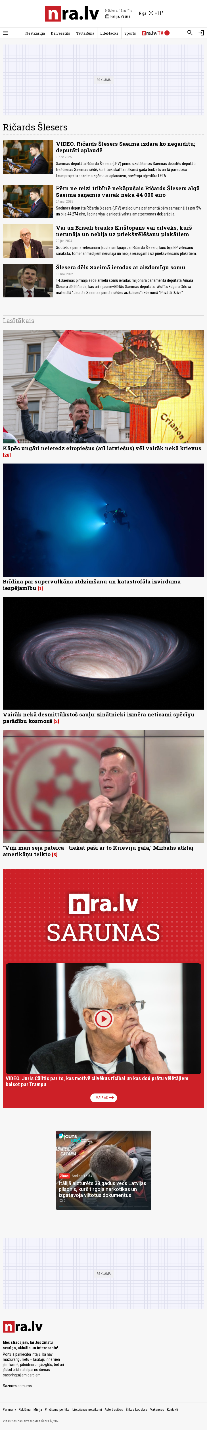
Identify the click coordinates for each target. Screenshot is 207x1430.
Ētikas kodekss (136, 1410)
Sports (130, 33)
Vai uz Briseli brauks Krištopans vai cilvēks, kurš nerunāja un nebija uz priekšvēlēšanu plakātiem (124, 231)
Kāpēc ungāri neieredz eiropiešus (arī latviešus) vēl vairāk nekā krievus (102, 448)
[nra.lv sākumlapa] (72, 14)
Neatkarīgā (35, 33)
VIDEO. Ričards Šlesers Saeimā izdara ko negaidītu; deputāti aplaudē (125, 147)
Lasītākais (18, 320)
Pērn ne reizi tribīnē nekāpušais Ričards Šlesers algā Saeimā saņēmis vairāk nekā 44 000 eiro (128, 191)
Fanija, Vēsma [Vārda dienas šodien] (117, 16)
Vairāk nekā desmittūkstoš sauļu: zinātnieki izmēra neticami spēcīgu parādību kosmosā (99, 717)
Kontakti (172, 1410)
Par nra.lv (9, 1410)
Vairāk (105, 1098)
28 (6, 455)
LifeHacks (109, 33)
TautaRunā (85, 33)
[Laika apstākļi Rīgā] (151, 13)
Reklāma (25, 1410)
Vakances (157, 1410)
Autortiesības (114, 1410)
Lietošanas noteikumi (87, 1410)
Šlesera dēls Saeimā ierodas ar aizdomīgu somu (120, 267)
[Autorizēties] (201, 33)
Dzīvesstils (60, 33)
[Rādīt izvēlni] (5, 33)
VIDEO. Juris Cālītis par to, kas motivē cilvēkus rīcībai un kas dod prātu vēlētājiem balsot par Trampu (97, 1081)
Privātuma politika (57, 1410)
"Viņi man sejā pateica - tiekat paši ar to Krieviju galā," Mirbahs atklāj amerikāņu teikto (98, 851)
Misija (38, 1410)
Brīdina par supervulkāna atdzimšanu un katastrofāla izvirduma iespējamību (92, 584)
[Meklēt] (190, 33)
